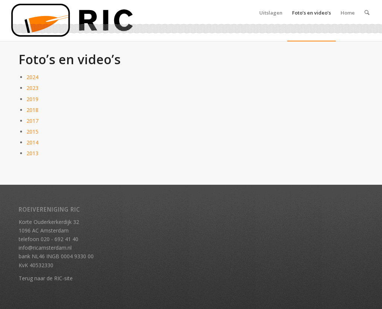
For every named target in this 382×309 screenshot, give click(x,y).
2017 (32, 120)
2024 (32, 77)
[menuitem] (270, 20)
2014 (32, 142)
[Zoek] (367, 20)
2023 (32, 87)
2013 (32, 153)
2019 (32, 99)
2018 (32, 109)
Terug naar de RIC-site (46, 278)
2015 (32, 131)
